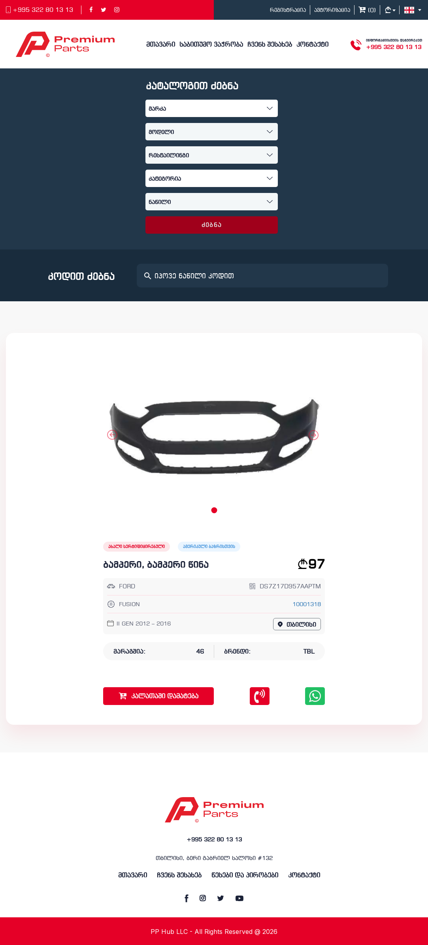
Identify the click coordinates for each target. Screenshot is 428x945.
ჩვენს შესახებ (269, 45)
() (367, 11)
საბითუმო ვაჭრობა (211, 45)
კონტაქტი (312, 45)
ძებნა (212, 225)
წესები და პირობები (244, 875)
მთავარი (160, 45)
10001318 (306, 605)
